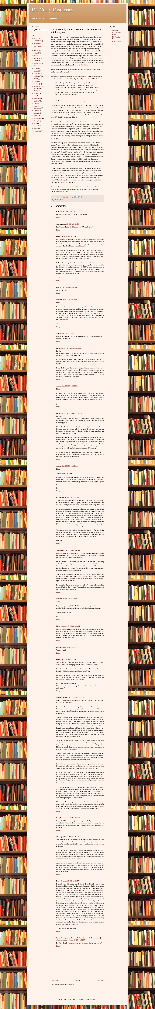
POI (35, 96)
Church (36, 60)
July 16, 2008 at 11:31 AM (70, 466)
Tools (35, 123)
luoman (81, 999)
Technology (37, 118)
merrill (36, 78)
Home (78, 980)
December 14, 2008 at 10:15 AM (70, 881)
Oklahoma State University (38, 87)
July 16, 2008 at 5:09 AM (67, 211)
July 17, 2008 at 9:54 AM (70, 647)
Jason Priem (60, 550)
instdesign (37, 76)
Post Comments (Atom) (66, 984)
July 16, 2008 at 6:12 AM (69, 287)
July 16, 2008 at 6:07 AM (68, 236)
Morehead (37, 81)
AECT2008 (37, 41)
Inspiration (37, 73)
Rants (61, 200)
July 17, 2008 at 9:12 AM (72, 626)
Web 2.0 (36, 126)
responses (37, 113)
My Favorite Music (116, 38)
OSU (35, 91)
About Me (115, 30)
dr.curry (59, 300)
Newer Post (55, 980)
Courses (36, 66)
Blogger (93, 999)
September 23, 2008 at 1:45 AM (69, 837)
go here (65, 191)
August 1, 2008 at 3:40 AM (75, 697)
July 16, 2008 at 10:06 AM (70, 386)
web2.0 (36, 128)
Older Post (100, 980)
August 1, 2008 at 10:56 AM (72, 818)
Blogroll (36, 53)
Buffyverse (37, 58)
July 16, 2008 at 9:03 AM (73, 348)
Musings (36, 84)
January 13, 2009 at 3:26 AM (77, 940)
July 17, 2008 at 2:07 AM (71, 497)
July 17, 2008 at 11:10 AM (68, 659)
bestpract (36, 50)
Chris (58, 236)
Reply (58, 217)
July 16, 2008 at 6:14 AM (70, 300)
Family (36, 68)
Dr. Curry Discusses (52, 10)
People (36, 93)
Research (36, 110)
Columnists (37, 63)
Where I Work (116, 41)
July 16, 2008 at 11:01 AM (74, 413)
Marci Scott (60, 626)
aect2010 (36, 43)
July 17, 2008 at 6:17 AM (72, 550)
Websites (36, 131)
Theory (36, 121)
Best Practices (38, 46)
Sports (36, 115)
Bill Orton (84, 65)
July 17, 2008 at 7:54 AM (70, 599)
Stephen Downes (61, 697)
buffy (35, 55)
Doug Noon (60, 818)
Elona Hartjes (60, 348)
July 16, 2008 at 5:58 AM (71, 224)
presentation (37, 98)
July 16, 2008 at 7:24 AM (66, 333)
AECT (36, 38)
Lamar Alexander (94, 56)
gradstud (36, 71)
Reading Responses (37, 107)
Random (57, 200)
